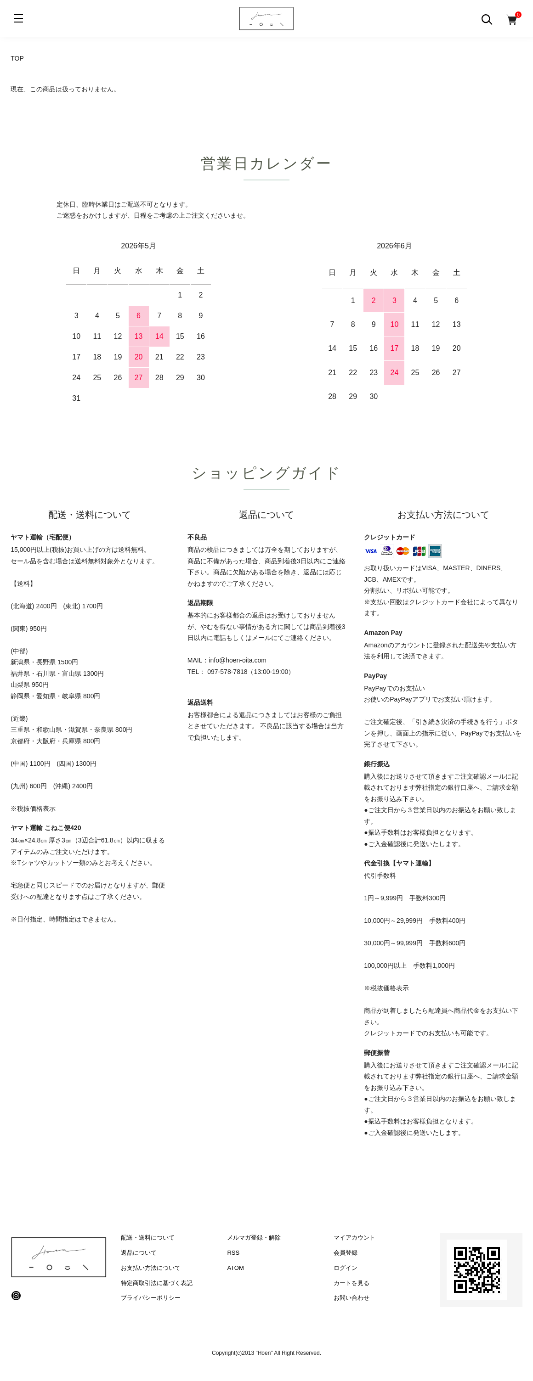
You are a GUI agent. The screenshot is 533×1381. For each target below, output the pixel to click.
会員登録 (345, 1252)
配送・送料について (148, 1237)
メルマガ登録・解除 (254, 1237)
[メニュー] (18, 18)
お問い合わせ (351, 1297)
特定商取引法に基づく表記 (157, 1283)
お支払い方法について (151, 1267)
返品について (139, 1252)
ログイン (345, 1267)
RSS (233, 1252)
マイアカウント (354, 1237)
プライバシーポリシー (151, 1297)
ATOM (235, 1267)
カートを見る (351, 1283)
